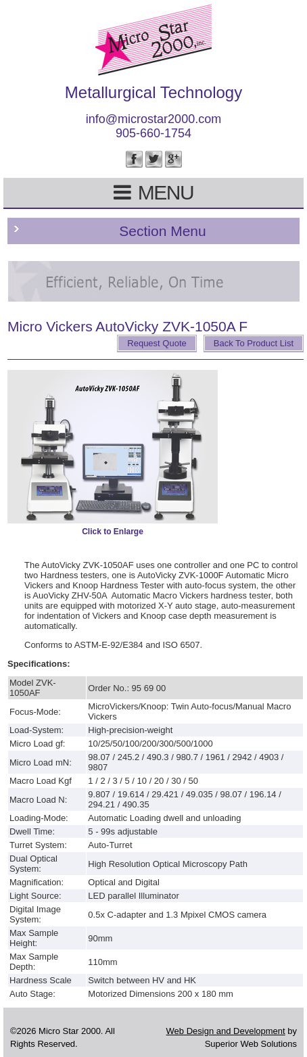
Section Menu (162, 231)
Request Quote (156, 343)
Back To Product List (253, 343)
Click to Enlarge (112, 531)
